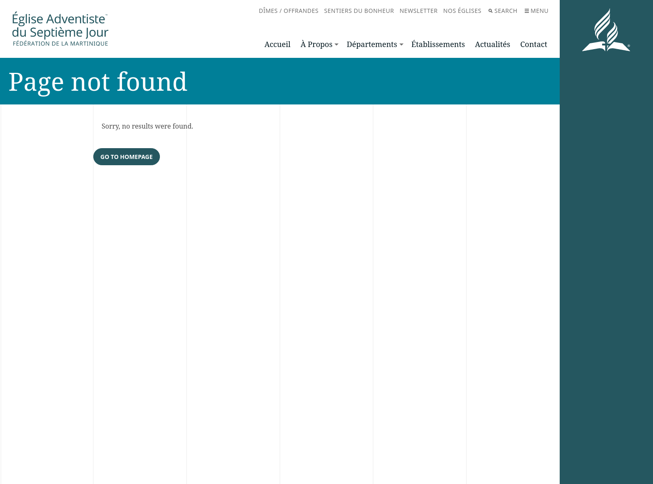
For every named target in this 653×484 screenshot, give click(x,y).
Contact (533, 44)
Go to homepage (126, 157)
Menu (536, 11)
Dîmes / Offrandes (289, 11)
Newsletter (418, 11)
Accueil (277, 44)
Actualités (493, 44)
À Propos (317, 44)
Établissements (438, 44)
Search (503, 11)
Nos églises (462, 11)
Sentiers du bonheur (359, 11)
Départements (372, 44)
